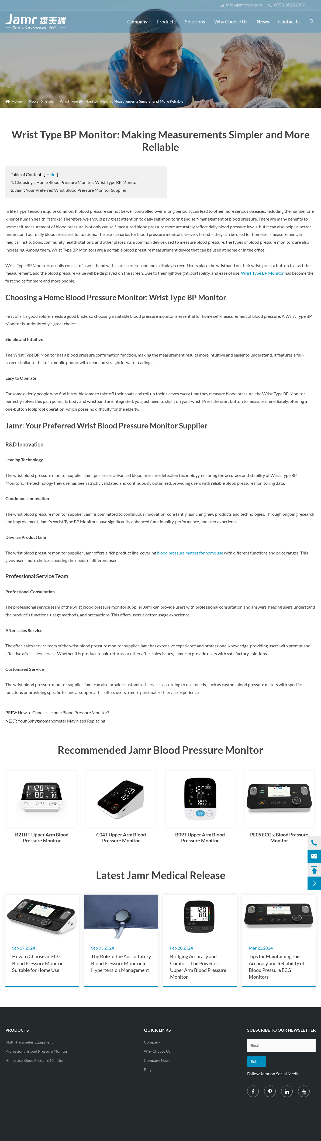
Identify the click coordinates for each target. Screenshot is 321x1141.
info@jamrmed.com (240, 4)
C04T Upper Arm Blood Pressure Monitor (121, 837)
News (263, 22)
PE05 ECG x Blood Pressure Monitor (279, 837)
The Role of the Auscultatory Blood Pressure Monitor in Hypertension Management (121, 963)
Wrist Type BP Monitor (263, 272)
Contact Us (290, 22)
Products (166, 22)
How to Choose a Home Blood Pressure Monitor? (63, 712)
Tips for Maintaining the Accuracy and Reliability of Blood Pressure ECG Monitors (276, 966)
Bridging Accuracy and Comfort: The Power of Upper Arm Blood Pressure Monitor (198, 966)
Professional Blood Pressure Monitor (36, 1051)
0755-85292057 (286, 4)
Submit (257, 1061)
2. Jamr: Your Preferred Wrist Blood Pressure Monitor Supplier (68, 190)
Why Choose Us (230, 22)
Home (17, 101)
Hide (50, 174)
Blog (49, 101)
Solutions (195, 22)
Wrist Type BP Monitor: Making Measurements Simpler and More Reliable (121, 101)
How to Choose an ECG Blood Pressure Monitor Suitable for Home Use (37, 963)
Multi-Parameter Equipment (29, 1042)
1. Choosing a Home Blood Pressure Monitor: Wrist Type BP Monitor (74, 182)
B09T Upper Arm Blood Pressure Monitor (200, 837)
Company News (157, 1060)
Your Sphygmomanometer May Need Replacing (61, 720)
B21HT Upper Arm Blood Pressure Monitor (41, 837)
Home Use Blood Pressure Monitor (34, 1060)
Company (137, 22)
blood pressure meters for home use (190, 552)
